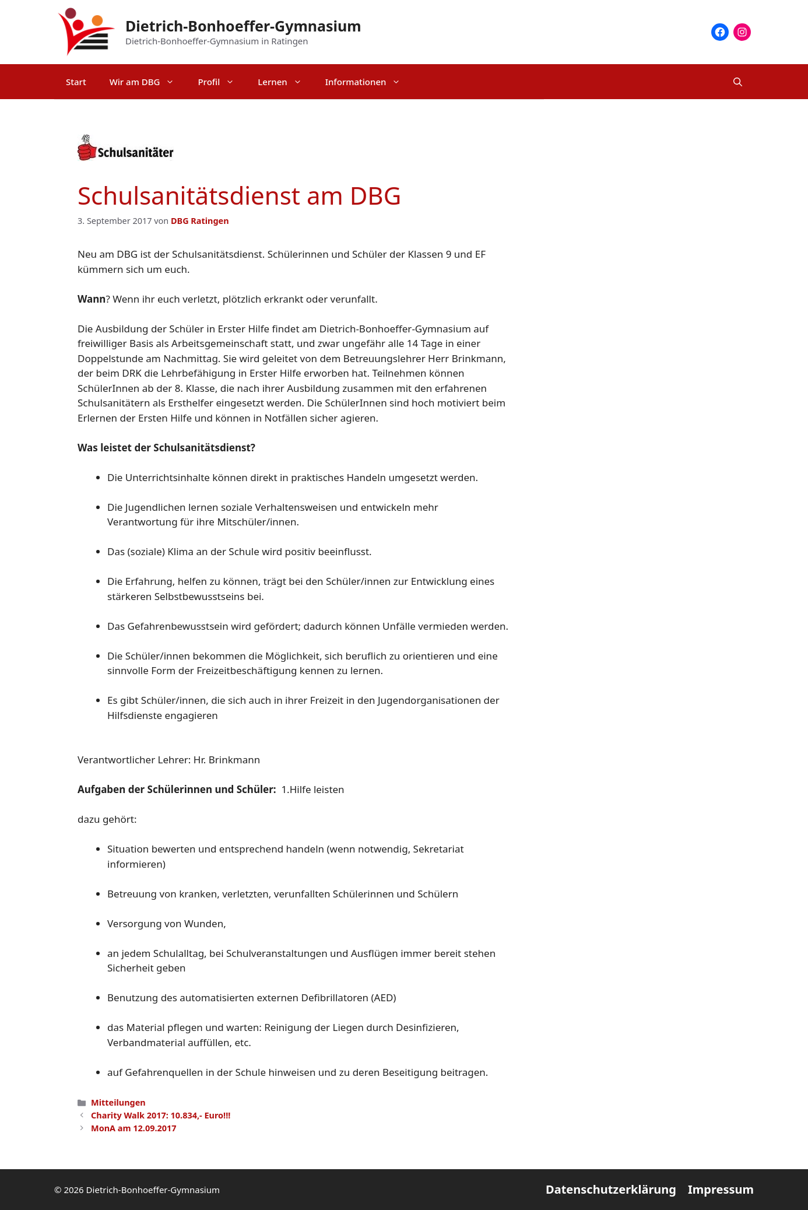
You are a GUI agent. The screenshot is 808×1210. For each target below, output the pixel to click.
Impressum (721, 1189)
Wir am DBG (148, 81)
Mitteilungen (118, 1102)
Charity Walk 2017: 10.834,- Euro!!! (160, 1115)
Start (76, 81)
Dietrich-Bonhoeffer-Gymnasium (243, 26)
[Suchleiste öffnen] (738, 81)
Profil (222, 81)
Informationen (369, 81)
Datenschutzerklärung (611, 1189)
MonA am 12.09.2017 (133, 1128)
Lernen (285, 81)
